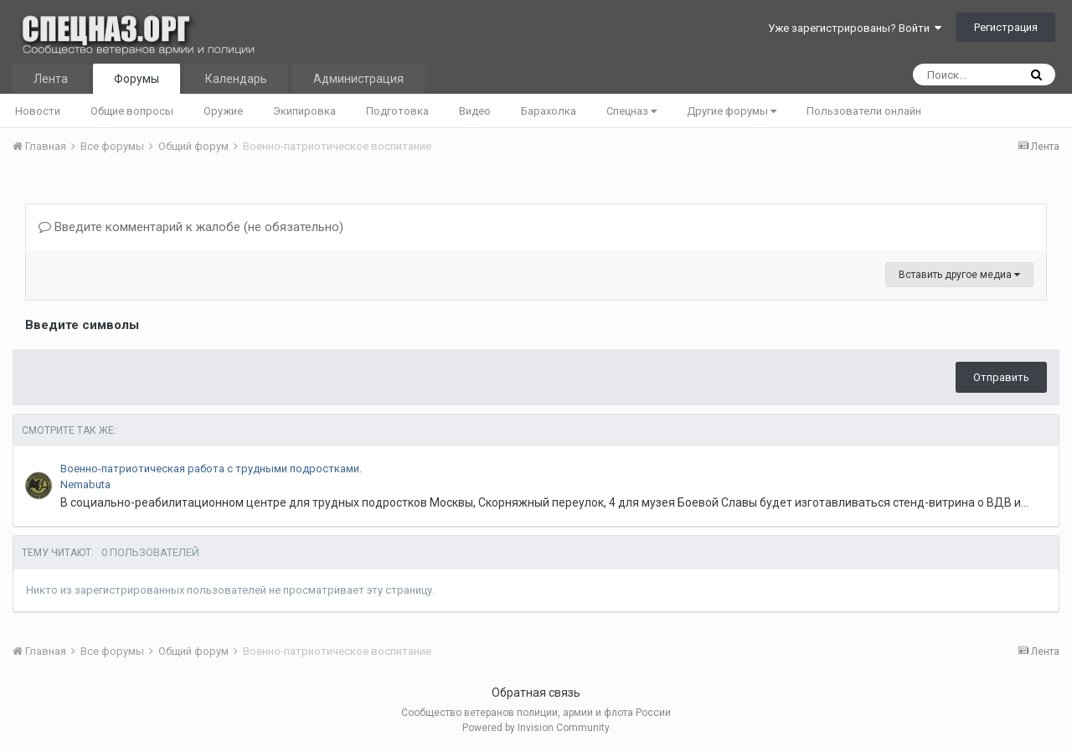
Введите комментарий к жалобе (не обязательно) (191, 226)
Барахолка (548, 111)
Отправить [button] (1001, 377)
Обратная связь (536, 692)
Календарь (236, 78)
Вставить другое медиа (959, 275)
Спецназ (631, 111)
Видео (475, 111)
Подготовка (397, 111)
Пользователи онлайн (864, 111)
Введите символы (82, 324)
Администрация (358, 78)
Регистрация (1006, 27)
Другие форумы (731, 111)
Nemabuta (85, 484)
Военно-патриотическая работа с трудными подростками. (211, 468)
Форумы (136, 78)
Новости (37, 111)
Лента (51, 78)
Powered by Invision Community (536, 728)
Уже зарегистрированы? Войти (854, 28)
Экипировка (304, 111)
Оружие (223, 111)
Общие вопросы (131, 111)
